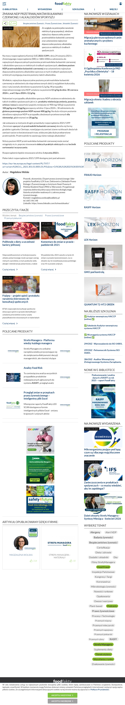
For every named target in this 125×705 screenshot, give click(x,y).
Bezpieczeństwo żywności (31, 215)
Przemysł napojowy (103, 630)
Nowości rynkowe (103, 591)
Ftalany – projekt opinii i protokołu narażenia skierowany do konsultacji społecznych (20, 298)
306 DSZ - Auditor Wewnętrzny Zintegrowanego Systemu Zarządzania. (102, 360)
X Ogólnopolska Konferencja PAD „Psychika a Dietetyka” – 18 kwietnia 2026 (102, 71)
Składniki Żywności (70, 23)
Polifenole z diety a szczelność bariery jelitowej (18, 243)
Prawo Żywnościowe (53, 23)
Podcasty (112, 606)
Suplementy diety (103, 649)
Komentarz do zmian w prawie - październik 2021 (58, 243)
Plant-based (96, 606)
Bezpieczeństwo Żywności (33, 23)
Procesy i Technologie (103, 616)
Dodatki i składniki (99, 557)
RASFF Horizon (92, 207)
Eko (116, 557)
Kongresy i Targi (103, 576)
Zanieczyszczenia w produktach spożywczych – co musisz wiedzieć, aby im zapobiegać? (103, 485)
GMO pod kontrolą (94, 272)
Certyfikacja (103, 547)
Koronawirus (103, 581)
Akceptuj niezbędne (61, 701)
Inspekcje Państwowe (103, 571)
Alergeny (95, 532)
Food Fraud (103, 567)
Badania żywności (103, 537)
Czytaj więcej (8, 269)
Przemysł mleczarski (103, 625)
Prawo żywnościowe (54, 215)
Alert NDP (110, 532)
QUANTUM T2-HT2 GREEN (99, 304)
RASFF (113, 639)
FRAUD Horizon (92, 174)
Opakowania (103, 596)
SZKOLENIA (78, 9)
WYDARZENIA (45, 9)
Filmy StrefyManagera (103, 562)
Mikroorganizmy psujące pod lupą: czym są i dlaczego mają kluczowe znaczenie (102, 452)
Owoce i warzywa (103, 601)
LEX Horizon (90, 239)
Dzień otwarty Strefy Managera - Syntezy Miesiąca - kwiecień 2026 (102, 517)
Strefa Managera (103, 644)
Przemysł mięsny (103, 620)
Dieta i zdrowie (103, 552)
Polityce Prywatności (99, 689)
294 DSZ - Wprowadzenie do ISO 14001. (103, 343)
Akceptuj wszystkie (61, 695)
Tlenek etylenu (103, 654)
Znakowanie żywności (103, 664)
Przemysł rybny (96, 639)
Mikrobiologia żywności (103, 586)
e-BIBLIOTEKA (10, 9)
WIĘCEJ (114, 9)
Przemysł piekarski (13, 218)
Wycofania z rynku (103, 659)
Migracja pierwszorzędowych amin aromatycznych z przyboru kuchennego (102, 40)
